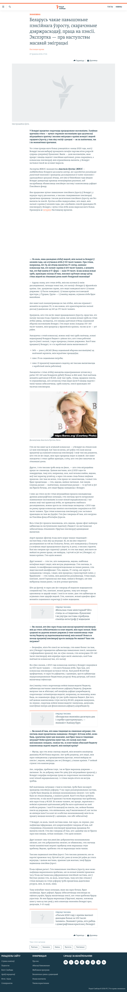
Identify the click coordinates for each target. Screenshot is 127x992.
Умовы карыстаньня (40, 983)
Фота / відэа (6, 979)
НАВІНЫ (119, 7)
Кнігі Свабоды (7, 970)
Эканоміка (35, 15)
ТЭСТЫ (110, 7)
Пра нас (35, 961)
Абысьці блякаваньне (41, 966)
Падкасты (5, 966)
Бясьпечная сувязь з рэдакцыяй (45, 974)
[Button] (78, 60)
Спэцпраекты (6, 983)
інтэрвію (47, 210)
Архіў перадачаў (8, 974)
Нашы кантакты (39, 979)
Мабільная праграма (40, 970)
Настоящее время (37, 49)
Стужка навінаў (7, 961)
